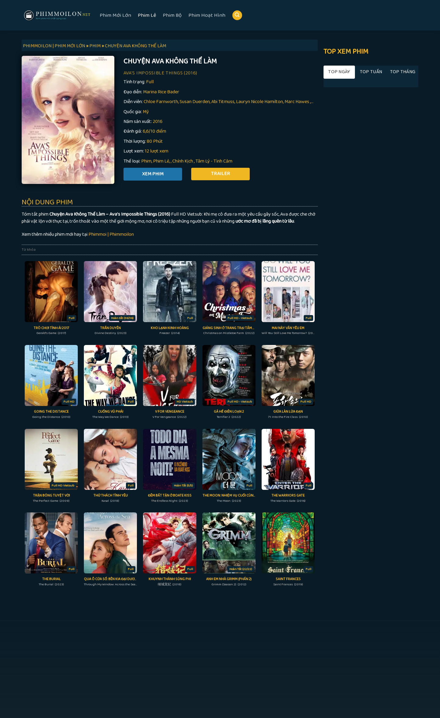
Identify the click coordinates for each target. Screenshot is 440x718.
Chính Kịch (182, 161)
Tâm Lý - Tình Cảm (213, 161)
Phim (146, 161)
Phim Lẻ (147, 15)
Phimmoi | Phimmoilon (111, 234)
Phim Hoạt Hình (206, 15)
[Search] (237, 15)
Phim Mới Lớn (115, 15)
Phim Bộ (172, 15)
